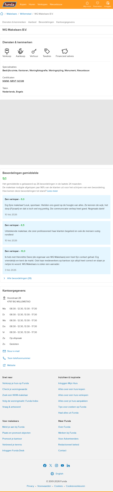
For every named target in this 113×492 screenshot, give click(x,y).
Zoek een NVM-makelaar (15, 395)
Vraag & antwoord (11, 406)
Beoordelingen (46, 22)
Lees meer (52, 191)
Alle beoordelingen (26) (17, 278)
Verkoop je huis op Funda (15, 383)
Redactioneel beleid (68, 444)
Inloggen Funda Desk (13, 450)
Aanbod (32, 22)
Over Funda (64, 426)
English (56, 473)
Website (9, 365)
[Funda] (9, 4)
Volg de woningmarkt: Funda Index (20, 401)
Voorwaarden (44, 486)
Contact (62, 450)
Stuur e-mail (11, 351)
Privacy (30, 486)
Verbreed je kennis (12, 444)
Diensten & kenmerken (14, 22)
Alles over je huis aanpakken (73, 401)
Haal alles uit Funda (68, 412)
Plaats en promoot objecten (16, 432)
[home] (2, 13)
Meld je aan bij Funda (13, 426)
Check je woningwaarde (14, 389)
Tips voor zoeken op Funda (72, 406)
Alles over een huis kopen (71, 389)
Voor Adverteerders (68, 438)
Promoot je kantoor (12, 438)
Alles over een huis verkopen (73, 395)
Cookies (58, 486)
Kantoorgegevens (65, 22)
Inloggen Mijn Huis (68, 383)
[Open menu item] (23, 4)
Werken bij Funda (67, 432)
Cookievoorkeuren (75, 486)
